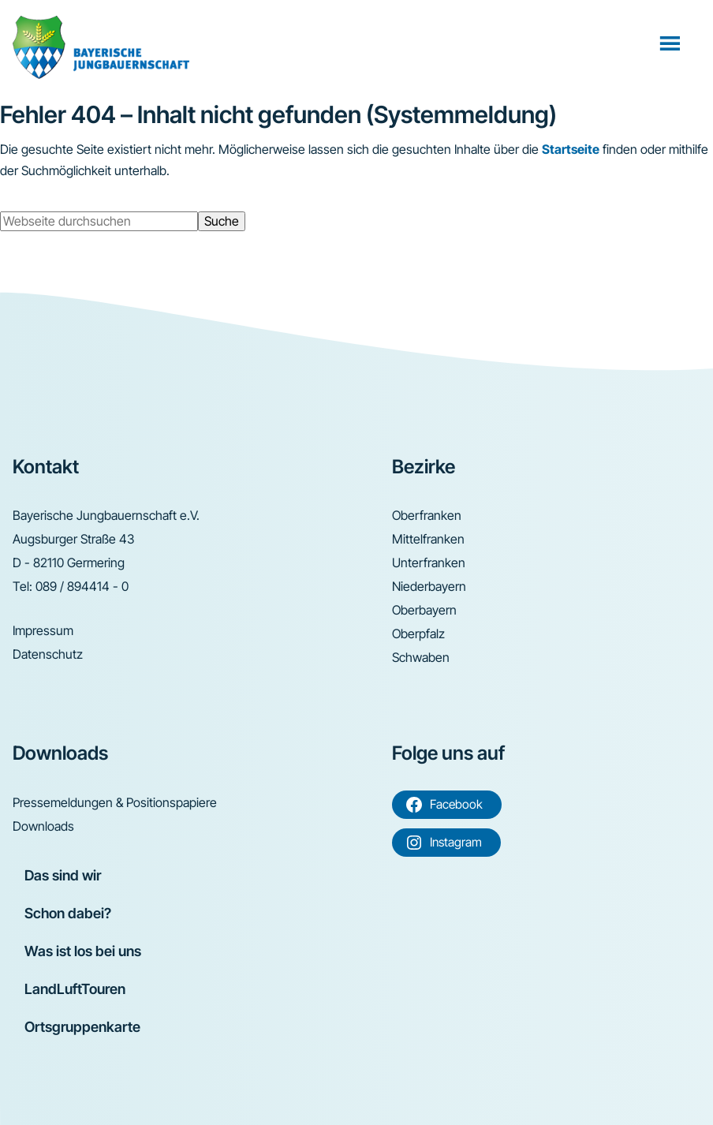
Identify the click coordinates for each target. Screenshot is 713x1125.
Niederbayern (429, 586)
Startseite (570, 149)
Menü (671, 42)
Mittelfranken (428, 539)
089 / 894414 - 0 (82, 586)
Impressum (43, 630)
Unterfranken (428, 562)
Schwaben (421, 657)
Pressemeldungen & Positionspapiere (115, 802)
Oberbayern (424, 610)
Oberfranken (426, 515)
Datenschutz (48, 654)
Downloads (43, 826)
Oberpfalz (418, 633)
